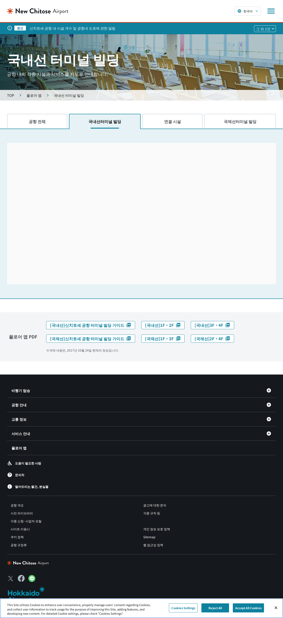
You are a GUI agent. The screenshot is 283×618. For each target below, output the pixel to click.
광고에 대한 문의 (154, 505)
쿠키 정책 (17, 537)
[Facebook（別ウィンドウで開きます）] (21, 578)
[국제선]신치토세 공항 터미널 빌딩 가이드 (90, 338)
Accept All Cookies (248, 608)
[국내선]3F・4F (212, 325)
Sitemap (149, 537)
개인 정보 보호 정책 (156, 529)
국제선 (240, 121)
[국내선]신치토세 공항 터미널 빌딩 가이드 (90, 325)
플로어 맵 (19, 448)
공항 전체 (37, 121)
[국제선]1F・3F (163, 338)
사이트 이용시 (20, 529)
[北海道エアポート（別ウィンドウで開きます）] (30, 594)
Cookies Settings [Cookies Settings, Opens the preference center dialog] (183, 608)
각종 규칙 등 (151, 513)
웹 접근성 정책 (153, 545)
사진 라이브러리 (22, 513)
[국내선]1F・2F (163, 325)
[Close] (276, 607)
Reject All (215, 608)
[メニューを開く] (271, 11)
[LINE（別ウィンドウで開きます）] (31, 580)
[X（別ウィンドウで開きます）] (10, 578)
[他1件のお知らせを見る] (265, 28)
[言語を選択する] (247, 11)
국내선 (104, 121)
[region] (141, 608)
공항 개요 (17, 505)
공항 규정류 (19, 545)
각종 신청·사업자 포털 (26, 521)
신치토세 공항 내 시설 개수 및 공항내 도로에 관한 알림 (72, 28)
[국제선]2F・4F (212, 338)
